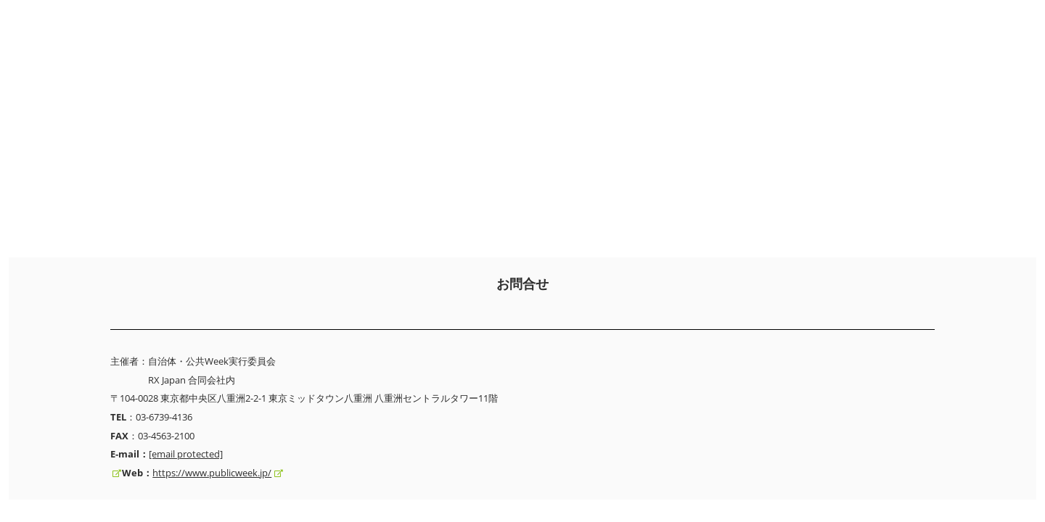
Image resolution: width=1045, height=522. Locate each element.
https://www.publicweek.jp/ (211, 472)
